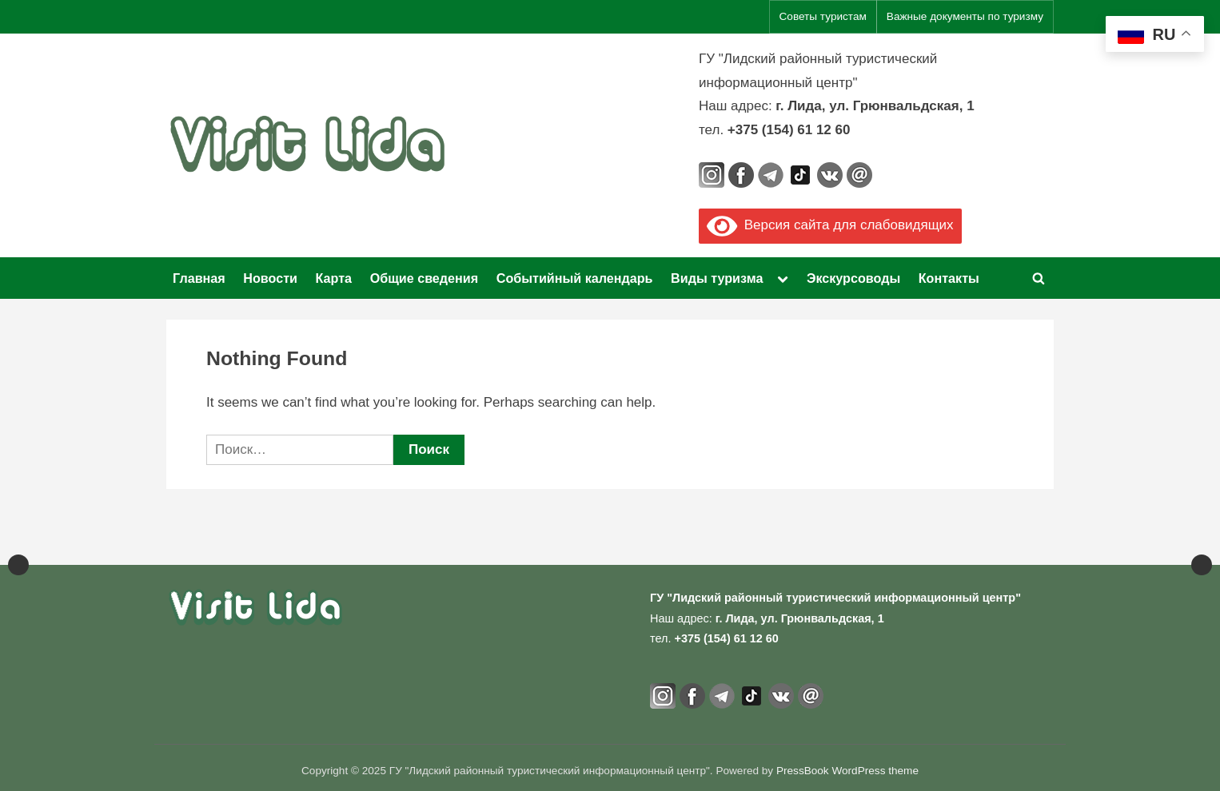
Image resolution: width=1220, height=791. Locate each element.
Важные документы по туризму (965, 16)
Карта (334, 278)
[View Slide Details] (80, 537)
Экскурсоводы (853, 278)
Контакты (949, 278)
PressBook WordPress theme (847, 771)
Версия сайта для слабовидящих (830, 225)
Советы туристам (823, 16)
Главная (199, 278)
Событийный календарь (574, 278)
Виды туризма (717, 278)
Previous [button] (18, 537)
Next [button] (1201, 537)
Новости (270, 278)
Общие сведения (424, 278)
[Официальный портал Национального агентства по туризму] (424, 537)
